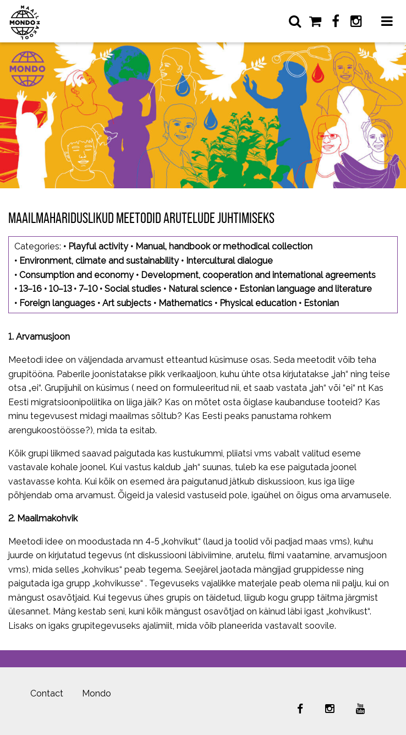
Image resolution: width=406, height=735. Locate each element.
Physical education (258, 303)
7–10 (88, 289)
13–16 (30, 289)
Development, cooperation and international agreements (258, 275)
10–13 (60, 289)
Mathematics (185, 303)
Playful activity (98, 246)
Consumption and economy (76, 275)
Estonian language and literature (305, 289)
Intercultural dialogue (229, 260)
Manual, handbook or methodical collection (223, 246)
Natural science (200, 289)
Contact (46, 693)
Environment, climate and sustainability (99, 260)
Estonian (321, 303)
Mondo (96, 693)
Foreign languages (57, 303)
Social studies (133, 289)
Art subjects (126, 303)
